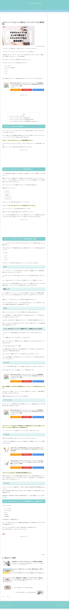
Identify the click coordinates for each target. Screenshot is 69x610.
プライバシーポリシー (58, 605)
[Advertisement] (23, 17)
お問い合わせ (65, 605)
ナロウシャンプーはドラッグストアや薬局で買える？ (20, 117)
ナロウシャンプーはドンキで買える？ (17, 116)
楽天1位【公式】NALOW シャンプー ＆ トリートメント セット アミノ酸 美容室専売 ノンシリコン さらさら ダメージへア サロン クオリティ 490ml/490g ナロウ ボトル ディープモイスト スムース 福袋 (27, 84)
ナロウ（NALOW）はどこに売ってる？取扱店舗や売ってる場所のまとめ (24, 121)
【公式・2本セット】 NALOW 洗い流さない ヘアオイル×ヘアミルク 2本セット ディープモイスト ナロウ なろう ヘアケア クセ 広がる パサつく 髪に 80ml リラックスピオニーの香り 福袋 (27, 449)
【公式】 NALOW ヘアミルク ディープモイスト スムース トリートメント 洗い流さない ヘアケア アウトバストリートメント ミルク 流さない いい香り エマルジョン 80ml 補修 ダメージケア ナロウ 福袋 (26, 462)
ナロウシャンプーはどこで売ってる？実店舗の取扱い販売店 (22, 119)
